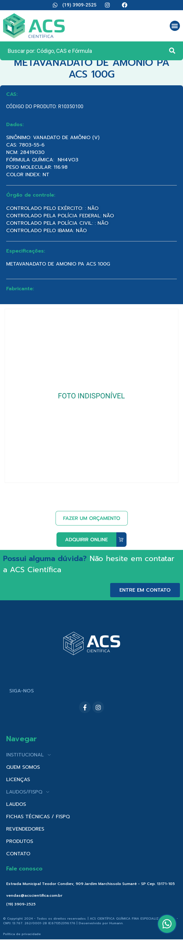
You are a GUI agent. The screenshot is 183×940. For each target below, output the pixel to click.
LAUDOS (16, 804)
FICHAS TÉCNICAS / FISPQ (38, 816)
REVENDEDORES (25, 829)
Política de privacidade (22, 934)
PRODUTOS (19, 841)
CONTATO (18, 853)
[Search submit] (172, 51)
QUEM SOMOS (23, 767)
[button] (175, 26)
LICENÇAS (18, 779)
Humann (116, 923)
